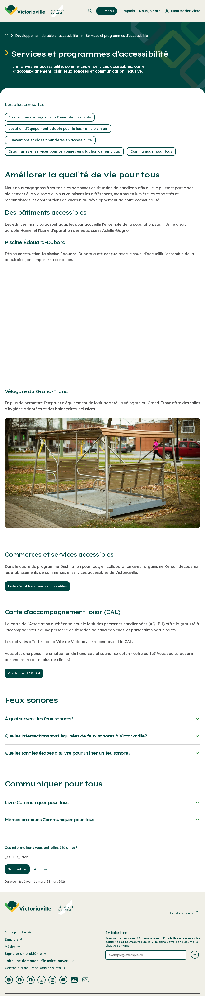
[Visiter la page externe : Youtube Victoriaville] (63, 980)
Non (24, 857)
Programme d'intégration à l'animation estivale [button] (50, 117)
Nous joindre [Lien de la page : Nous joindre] (18, 932)
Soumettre (17, 869)
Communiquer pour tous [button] (151, 151)
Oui (11, 857)
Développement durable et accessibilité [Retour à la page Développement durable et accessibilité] (46, 36)
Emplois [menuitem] (128, 11)
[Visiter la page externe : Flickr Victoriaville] (74, 980)
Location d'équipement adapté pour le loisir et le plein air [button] (58, 129)
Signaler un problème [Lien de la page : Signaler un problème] (26, 954)
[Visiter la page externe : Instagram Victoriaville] (41, 980)
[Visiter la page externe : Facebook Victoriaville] (9, 980)
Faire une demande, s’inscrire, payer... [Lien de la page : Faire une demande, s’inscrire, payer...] (40, 961)
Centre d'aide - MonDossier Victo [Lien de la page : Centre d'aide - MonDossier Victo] (35, 968)
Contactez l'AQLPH (24, 673)
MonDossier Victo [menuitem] (182, 11)
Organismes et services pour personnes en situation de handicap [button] (64, 151)
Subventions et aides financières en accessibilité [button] (50, 140)
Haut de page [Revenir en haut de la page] (184, 913)
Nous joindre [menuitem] (150, 11)
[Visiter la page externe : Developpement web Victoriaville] (85, 980)
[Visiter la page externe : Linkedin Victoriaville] (52, 980)
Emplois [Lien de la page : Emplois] (14, 939)
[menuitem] (34, 11)
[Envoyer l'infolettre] (194, 955)
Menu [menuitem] (106, 11)
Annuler (40, 869)
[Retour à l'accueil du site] (8, 36)
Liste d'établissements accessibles (37, 586)
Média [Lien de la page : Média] (13, 946)
